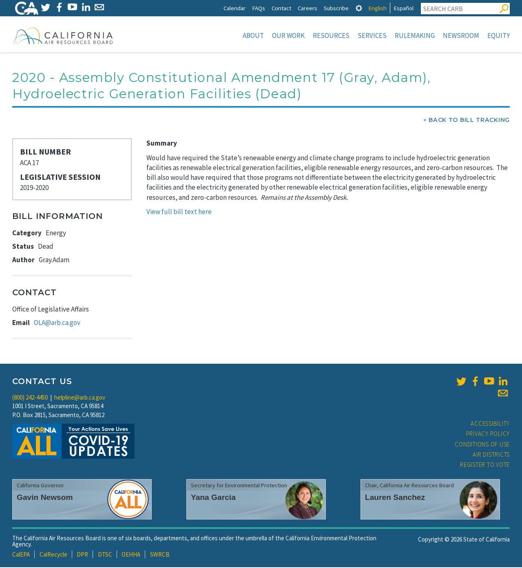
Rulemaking (415, 35)
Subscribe (336, 8)
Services (372, 35)
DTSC (105, 555)
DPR (82, 555)
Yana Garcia (213, 498)
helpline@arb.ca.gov (79, 398)
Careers (307, 8)
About (253, 35)
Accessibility (490, 424)
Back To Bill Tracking (469, 120)
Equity (498, 35)
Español (404, 8)
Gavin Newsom (45, 498)
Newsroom (461, 35)
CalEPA (21, 555)
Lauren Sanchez (395, 498)
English (377, 8)
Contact (281, 8)
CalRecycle (53, 555)
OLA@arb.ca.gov (57, 323)
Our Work (288, 35)
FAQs (258, 8)
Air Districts (491, 455)
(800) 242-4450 (30, 398)
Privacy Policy (488, 434)
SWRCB (160, 555)
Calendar (234, 8)
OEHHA (131, 555)
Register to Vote (485, 465)
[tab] (359, 8)
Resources (331, 35)
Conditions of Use (482, 445)
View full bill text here (179, 212)
